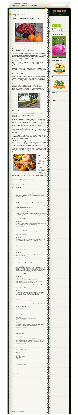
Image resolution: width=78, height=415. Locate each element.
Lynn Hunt (18, 221)
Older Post (22, 411)
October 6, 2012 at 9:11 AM (21, 307)
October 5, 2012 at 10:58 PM (21, 296)
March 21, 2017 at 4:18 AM (21, 342)
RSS (63, 11)
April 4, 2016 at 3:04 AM (20, 314)
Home (18, 411)
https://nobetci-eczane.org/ (20, 361)
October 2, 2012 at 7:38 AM (21, 256)
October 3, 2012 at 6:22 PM (21, 287)
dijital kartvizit (18, 359)
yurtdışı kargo (18, 354)
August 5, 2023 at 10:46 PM (21, 364)
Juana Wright (18, 322)
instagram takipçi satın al (20, 356)
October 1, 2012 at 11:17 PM (21, 249)
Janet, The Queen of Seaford (21, 211)
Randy (17, 259)
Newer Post (14, 411)
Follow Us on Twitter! (54, 11)
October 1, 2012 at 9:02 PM (21, 218)
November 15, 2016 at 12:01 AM (21, 326)
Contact (60, 14)
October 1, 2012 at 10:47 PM (21, 242)
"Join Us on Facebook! (59, 11)
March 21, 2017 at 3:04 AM (21, 333)
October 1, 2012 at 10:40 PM (21, 225)
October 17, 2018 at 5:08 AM (21, 349)
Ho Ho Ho (54, 94)
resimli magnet (18, 355)
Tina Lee (17, 310)
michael (17, 317)
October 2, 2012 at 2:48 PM (21, 273)
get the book (56, 25)
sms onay (17, 358)
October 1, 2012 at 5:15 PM (21, 198)
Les (16, 200)
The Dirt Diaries (19, 4)
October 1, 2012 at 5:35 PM (21, 208)
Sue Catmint (18, 290)
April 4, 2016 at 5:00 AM (20, 319)
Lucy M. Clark (18, 336)
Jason (17, 244)
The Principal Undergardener (21, 190)
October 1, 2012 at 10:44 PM (21, 234)
